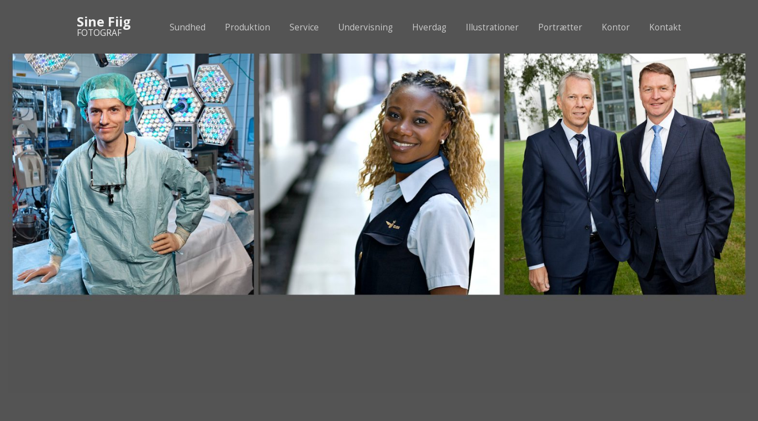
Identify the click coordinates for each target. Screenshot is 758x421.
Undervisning (365, 27)
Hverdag (429, 27)
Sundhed (188, 27)
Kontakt (665, 27)
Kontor (616, 27)
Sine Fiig (104, 21)
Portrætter (560, 27)
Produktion (247, 27)
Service (304, 27)
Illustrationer (492, 27)
